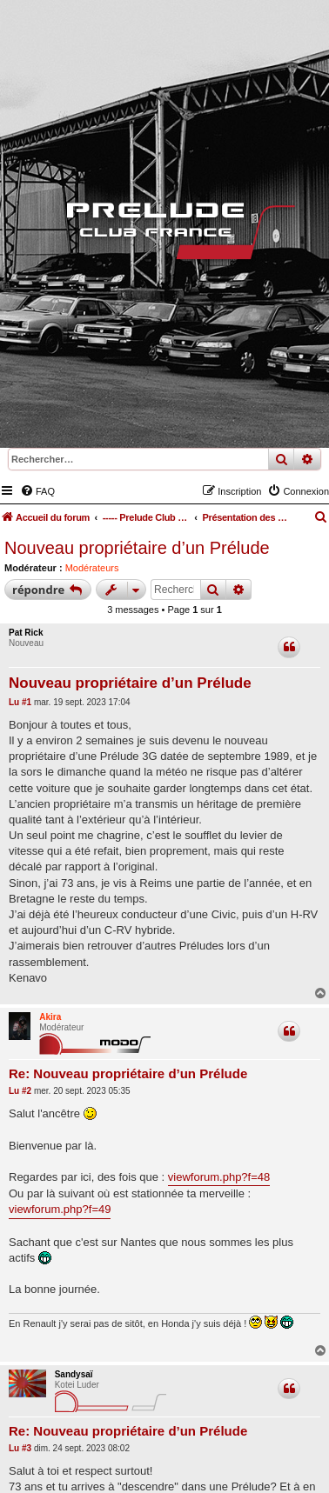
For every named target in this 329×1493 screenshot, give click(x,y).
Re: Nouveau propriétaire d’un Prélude (128, 1073)
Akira (50, 1017)
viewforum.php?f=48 (219, 1176)
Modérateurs (92, 568)
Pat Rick (26, 632)
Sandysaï (74, 1374)
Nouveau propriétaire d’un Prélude (137, 547)
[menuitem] (37, 491)
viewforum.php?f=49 (60, 1209)
